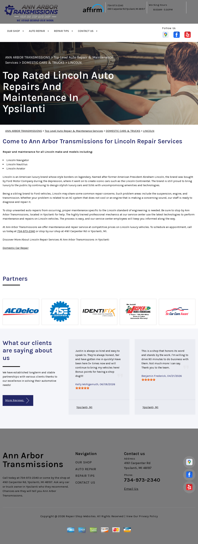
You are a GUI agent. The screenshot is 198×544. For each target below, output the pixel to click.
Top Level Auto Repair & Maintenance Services (74, 131)
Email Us (131, 489)
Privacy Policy (148, 516)
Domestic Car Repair (16, 248)
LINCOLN (74, 63)
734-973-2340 (115, 5)
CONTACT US (85, 31)
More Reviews (17, 400)
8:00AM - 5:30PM (163, 9)
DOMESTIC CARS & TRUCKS (43, 63)
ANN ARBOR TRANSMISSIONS (27, 57)
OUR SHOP (13, 31)
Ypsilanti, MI (84, 407)
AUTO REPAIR (37, 31)
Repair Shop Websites (81, 516)
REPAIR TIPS (61, 31)
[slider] (82, 388)
